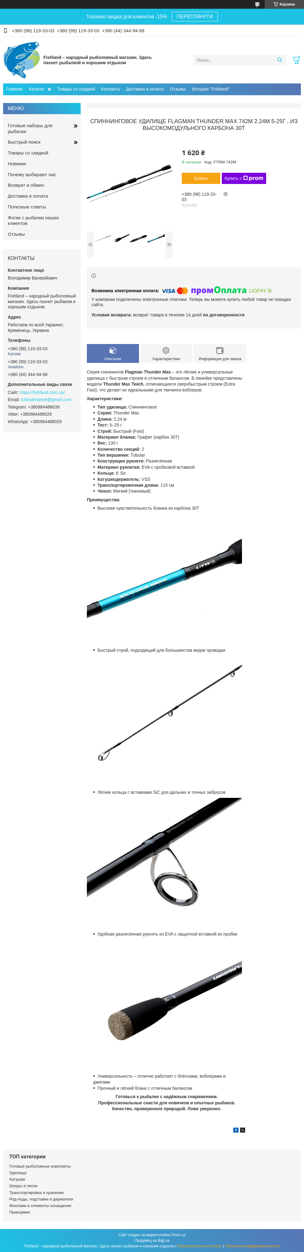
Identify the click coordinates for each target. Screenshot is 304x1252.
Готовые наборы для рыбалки (30, 128)
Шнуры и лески (23, 1185)
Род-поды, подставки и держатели (41, 1199)
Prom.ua (179, 1235)
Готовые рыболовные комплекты (40, 1166)
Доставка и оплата (145, 89)
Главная (14, 89)
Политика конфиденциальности (252, 1246)
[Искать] (280, 60)
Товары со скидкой (76, 89)
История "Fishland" (211, 89)
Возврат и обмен (26, 185)
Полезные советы (27, 206)
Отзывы (178, 89)
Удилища (17, 1172)
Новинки (17, 163)
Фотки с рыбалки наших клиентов (33, 220)
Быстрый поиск (24, 142)
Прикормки (19, 1212)
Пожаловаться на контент (199, 1246)
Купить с (244, 178)
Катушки (17, 1179)
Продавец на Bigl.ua (152, 1240)
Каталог (37, 89)
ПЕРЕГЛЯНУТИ (195, 16)
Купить (201, 178)
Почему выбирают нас (32, 174)
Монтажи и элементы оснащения (40, 1205)
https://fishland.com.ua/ (42, 392)
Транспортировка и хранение (36, 1192)
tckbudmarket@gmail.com (46, 399)
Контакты (110, 89)
